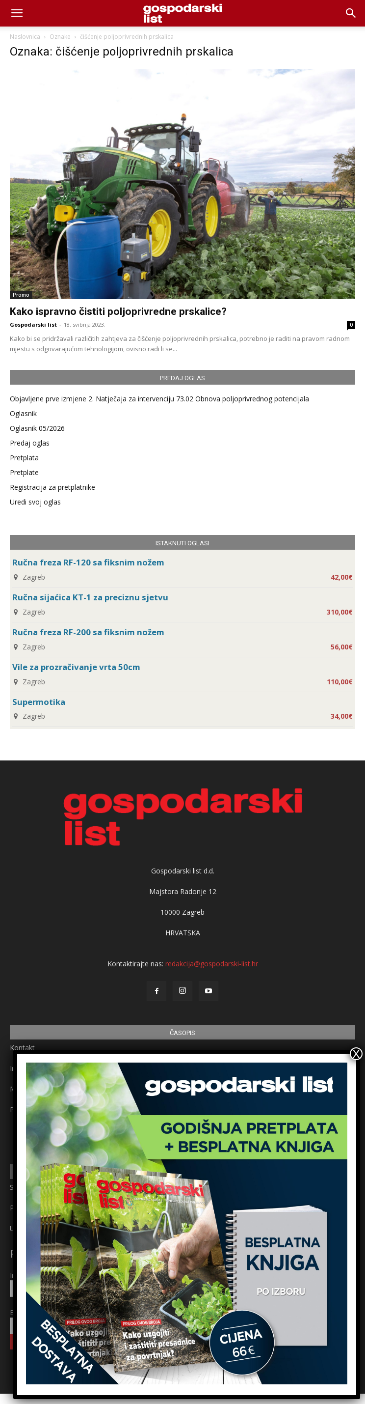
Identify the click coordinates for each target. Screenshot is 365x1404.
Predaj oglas (30, 443)
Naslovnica (25, 36)
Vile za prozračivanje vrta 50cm (76, 667)
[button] (351, 13)
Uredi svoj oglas (35, 501)
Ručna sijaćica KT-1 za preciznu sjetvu (90, 597)
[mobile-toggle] (16, 13)
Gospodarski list (33, 324)
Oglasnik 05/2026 (37, 428)
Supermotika (38, 701)
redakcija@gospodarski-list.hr (211, 963)
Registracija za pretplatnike (52, 487)
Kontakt (22, 1047)
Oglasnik (23, 413)
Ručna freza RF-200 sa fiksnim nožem (88, 632)
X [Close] (356, 1053)
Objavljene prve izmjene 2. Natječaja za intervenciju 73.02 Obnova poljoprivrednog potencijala (159, 398)
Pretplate (24, 472)
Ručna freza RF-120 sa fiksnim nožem (88, 562)
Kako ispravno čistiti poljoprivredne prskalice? (118, 311)
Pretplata (24, 457)
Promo (21, 294)
